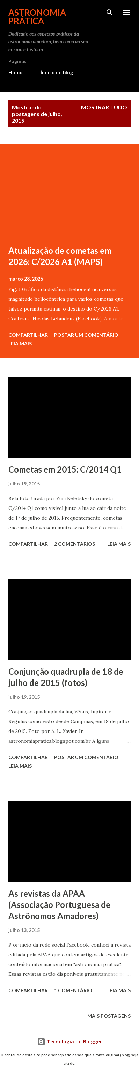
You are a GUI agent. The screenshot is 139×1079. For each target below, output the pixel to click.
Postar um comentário (86, 335)
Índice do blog (57, 72)
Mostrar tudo (104, 107)
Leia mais (20, 343)
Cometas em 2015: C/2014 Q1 (65, 469)
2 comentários (74, 544)
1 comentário (73, 990)
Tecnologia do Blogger (69, 1041)
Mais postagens (109, 1016)
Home (15, 72)
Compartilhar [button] (28, 335)
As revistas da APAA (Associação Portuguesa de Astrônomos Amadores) (59, 904)
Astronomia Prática (37, 16)
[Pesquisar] (109, 12)
